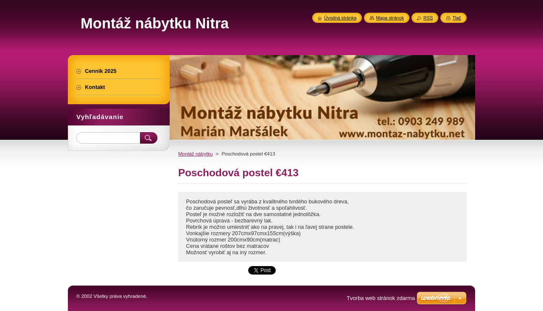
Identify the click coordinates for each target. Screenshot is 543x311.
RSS (428, 17)
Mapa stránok (390, 17)
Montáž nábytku (195, 153)
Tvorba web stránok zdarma (381, 298)
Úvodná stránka (340, 17)
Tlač (456, 17)
